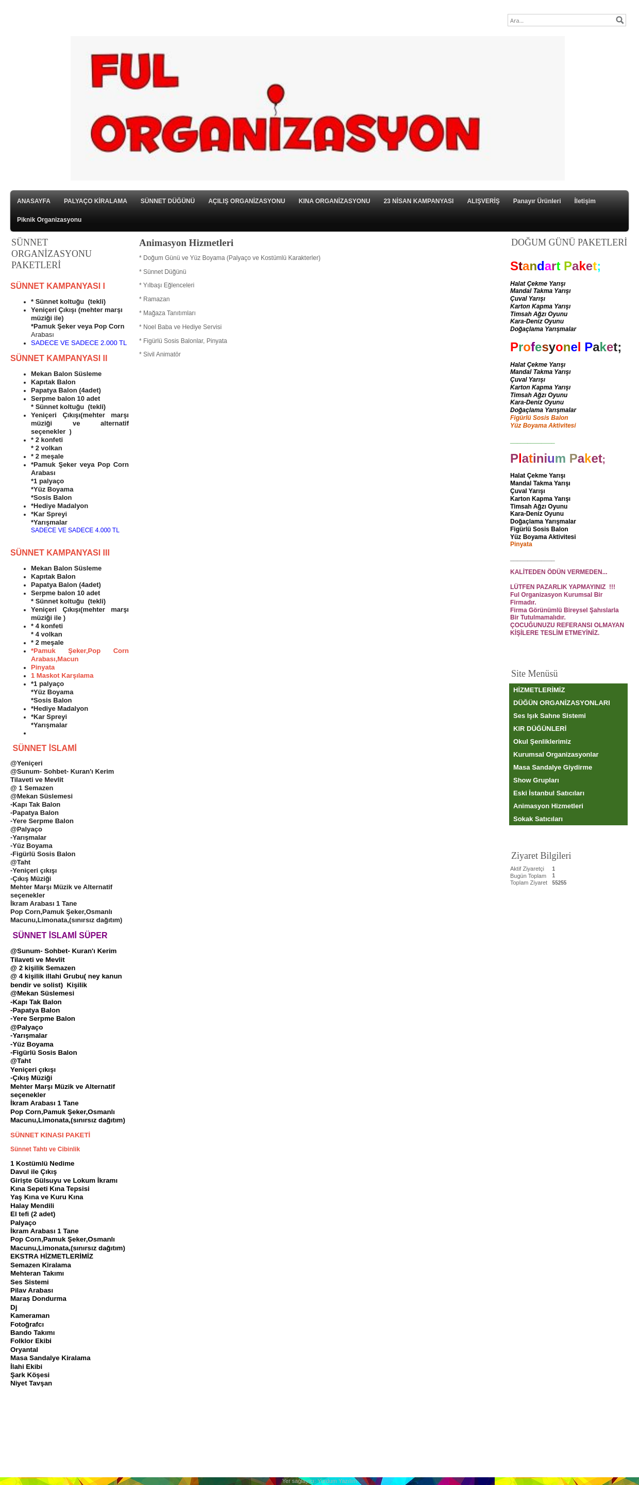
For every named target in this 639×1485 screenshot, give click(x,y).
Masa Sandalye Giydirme (552, 767)
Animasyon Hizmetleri (548, 806)
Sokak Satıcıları (538, 819)
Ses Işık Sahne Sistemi (549, 716)
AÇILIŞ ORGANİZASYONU (246, 201)
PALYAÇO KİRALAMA (95, 201)
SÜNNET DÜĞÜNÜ (168, 201)
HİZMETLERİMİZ (539, 690)
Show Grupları (536, 780)
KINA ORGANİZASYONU (335, 201)
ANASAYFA (34, 201)
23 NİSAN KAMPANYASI (418, 201)
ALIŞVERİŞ (483, 201)
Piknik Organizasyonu (49, 219)
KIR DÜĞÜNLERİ (539, 728)
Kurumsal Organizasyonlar (555, 754)
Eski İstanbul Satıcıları (548, 793)
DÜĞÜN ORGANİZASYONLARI (561, 703)
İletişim (584, 201)
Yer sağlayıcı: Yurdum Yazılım (319, 1481)
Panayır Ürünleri (537, 201)
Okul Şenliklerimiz (542, 741)
